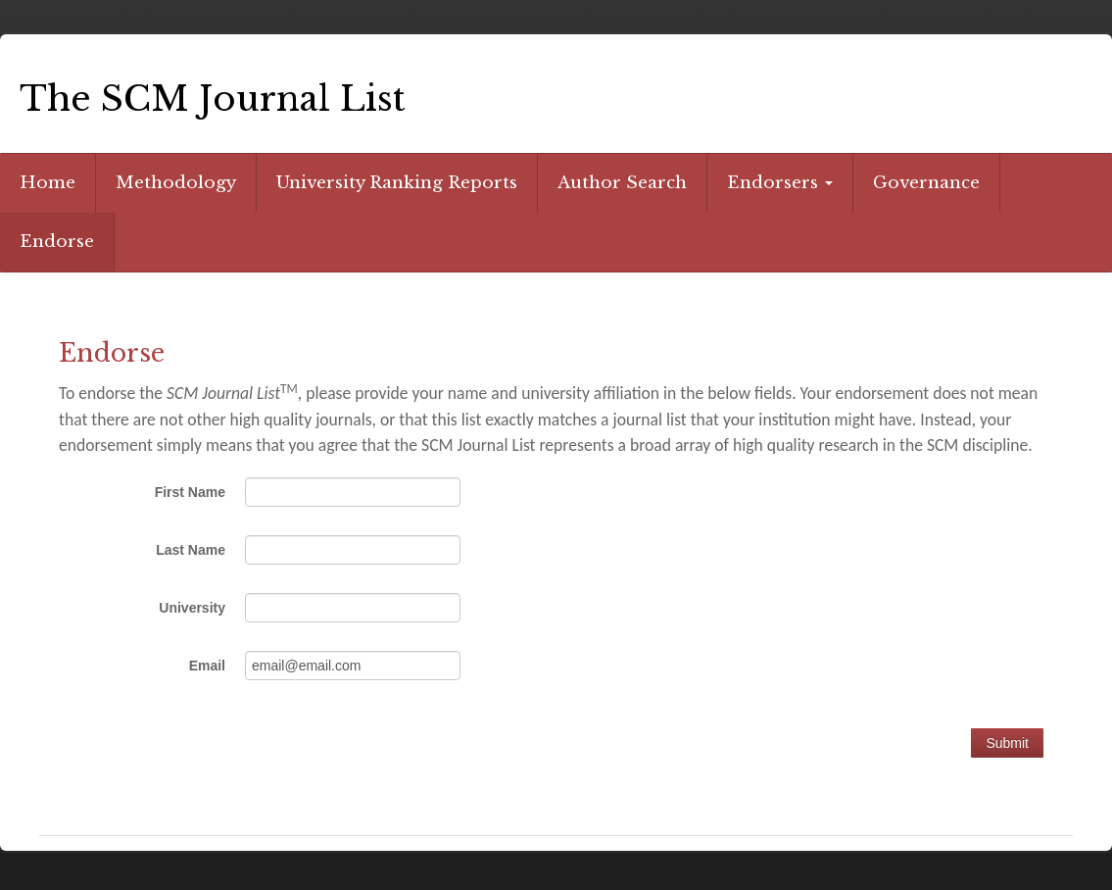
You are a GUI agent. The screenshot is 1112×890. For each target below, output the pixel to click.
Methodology (176, 183)
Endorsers (780, 183)
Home (47, 183)
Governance (926, 183)
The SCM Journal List (213, 98)
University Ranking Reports (396, 183)
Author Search (622, 183)
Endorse (57, 241)
